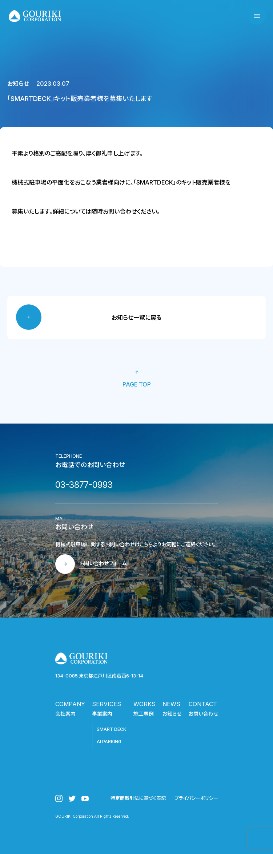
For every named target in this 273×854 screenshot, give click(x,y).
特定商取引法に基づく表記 (138, 798)
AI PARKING (109, 741)
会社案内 (65, 714)
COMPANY (70, 704)
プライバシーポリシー (196, 798)
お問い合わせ (203, 714)
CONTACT (203, 704)
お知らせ (171, 714)
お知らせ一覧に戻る (136, 317)
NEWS (171, 704)
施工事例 (143, 714)
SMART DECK (111, 729)
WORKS (144, 704)
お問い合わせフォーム (103, 563)
